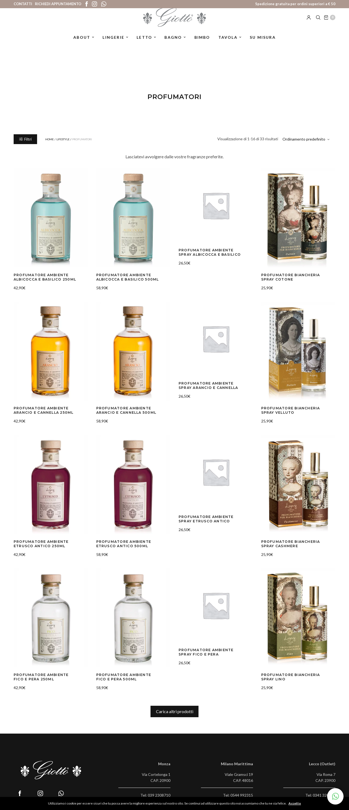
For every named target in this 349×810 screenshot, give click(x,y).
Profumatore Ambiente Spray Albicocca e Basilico (209, 252)
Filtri (25, 139)
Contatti (23, 4)
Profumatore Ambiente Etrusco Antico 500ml (120, 541)
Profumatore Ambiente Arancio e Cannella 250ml (40, 409)
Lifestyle (63, 139)
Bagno (173, 44)
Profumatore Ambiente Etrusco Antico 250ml (38, 541)
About (81, 44)
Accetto (296, 803)
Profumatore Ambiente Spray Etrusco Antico (209, 516)
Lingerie (113, 44)
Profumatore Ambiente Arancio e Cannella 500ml (122, 409)
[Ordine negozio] (306, 139)
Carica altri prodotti (174, 707)
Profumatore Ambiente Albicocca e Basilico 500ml (124, 277)
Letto (144, 44)
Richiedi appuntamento (58, 4)
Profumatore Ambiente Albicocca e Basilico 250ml (42, 277)
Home (49, 139)
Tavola (227, 44)
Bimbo (202, 44)
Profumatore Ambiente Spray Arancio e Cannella (209, 384)
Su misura (263, 44)
